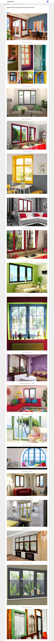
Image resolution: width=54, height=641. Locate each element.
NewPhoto (10, 1)
